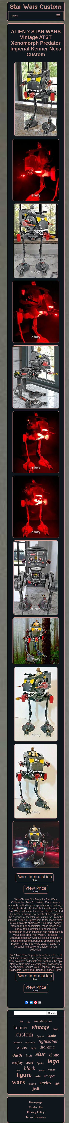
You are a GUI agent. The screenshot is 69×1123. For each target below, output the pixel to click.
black (29, 1068)
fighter (40, 1063)
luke (37, 1076)
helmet (42, 1070)
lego (53, 1061)
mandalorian (43, 1021)
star (40, 1053)
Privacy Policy (36, 1112)
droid (29, 1063)
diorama (47, 1047)
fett (21, 1021)
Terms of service (36, 1117)
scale (52, 1035)
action (32, 1083)
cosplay (17, 1063)
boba (18, 1070)
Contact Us (36, 1107)
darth (17, 1055)
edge (29, 1022)
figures (40, 1036)
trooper (49, 1076)
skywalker (30, 1042)
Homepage (36, 1102)
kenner (20, 1027)
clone (54, 1054)
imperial (18, 1042)
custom (24, 1034)
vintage (40, 1027)
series (45, 1082)
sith (57, 1083)
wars (18, 1082)
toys (33, 1048)
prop (55, 1028)
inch (29, 1055)
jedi (35, 1088)
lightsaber (48, 1041)
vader (51, 1069)
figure (24, 1075)
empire (22, 1047)
